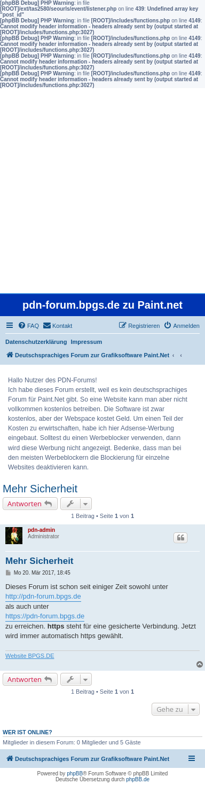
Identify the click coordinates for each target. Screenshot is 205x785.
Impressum (86, 342)
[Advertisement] (102, 190)
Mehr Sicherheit (40, 488)
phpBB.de (137, 779)
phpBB (75, 773)
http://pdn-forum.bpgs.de (43, 596)
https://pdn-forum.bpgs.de (44, 616)
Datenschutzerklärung (36, 342)
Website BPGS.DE (29, 656)
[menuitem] (28, 325)
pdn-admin (41, 530)
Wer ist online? (27, 732)
